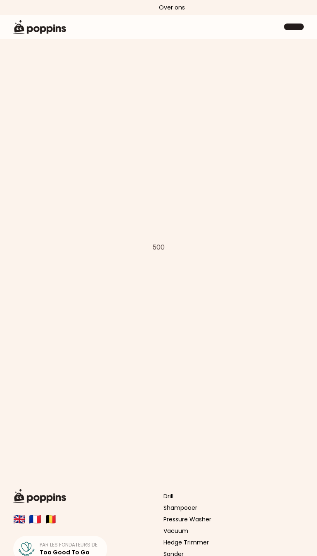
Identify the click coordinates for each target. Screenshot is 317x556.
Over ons (172, 7)
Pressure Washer (187, 519)
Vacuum (175, 531)
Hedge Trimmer (186, 542)
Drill (168, 496)
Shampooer (180, 508)
